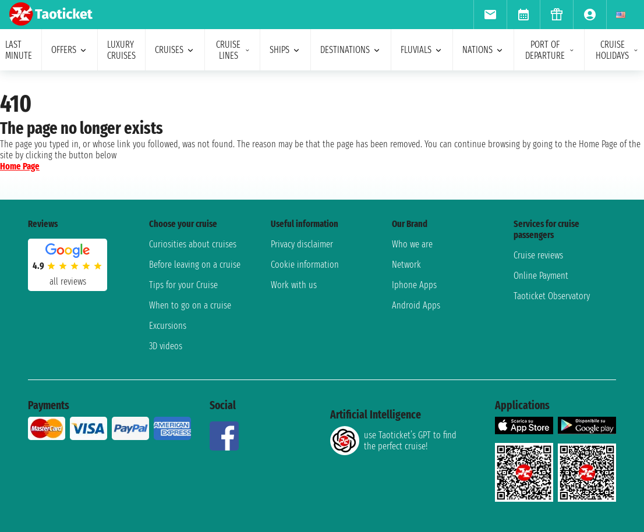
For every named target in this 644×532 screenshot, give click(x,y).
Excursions (167, 325)
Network (406, 264)
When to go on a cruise (190, 305)
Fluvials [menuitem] (422, 49)
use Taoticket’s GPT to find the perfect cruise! (393, 440)
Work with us (294, 284)
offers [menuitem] (69, 49)
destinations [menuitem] (350, 49)
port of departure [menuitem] (550, 50)
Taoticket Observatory (552, 296)
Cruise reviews (538, 255)
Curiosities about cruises (192, 244)
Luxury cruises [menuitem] (121, 50)
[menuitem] (490, 14)
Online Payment (541, 275)
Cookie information (305, 264)
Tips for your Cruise (183, 284)
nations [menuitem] (483, 49)
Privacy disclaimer (302, 244)
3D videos (165, 346)
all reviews (67, 281)
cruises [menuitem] (175, 49)
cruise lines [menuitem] (233, 50)
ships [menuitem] (285, 49)
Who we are (412, 244)
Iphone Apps (414, 284)
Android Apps (416, 305)
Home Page (20, 166)
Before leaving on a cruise (194, 264)
